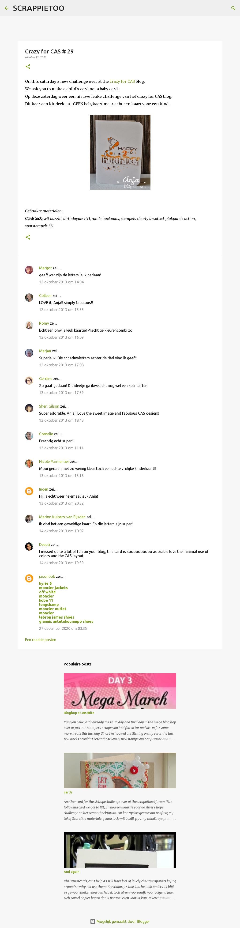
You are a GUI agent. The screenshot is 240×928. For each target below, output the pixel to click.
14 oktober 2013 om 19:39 (61, 563)
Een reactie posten (40, 640)
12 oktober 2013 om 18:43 (61, 420)
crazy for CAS (122, 81)
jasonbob (47, 576)
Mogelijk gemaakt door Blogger (120, 921)
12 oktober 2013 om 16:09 (61, 337)
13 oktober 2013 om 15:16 (61, 475)
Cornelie (46, 434)
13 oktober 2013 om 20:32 (61, 503)
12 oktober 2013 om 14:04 (61, 282)
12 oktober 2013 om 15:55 (61, 310)
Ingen (43, 489)
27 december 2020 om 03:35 (63, 628)
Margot (45, 268)
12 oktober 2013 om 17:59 (61, 393)
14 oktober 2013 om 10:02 (61, 531)
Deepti (44, 544)
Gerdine (45, 378)
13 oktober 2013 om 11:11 (61, 448)
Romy (44, 323)
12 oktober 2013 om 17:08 (61, 365)
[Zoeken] (71, 8)
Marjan (45, 351)
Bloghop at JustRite (79, 713)
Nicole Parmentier (54, 461)
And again (71, 872)
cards (68, 792)
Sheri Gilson (49, 406)
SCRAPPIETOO (38, 8)
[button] (28, 67)
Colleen (45, 295)
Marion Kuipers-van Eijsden (62, 517)
